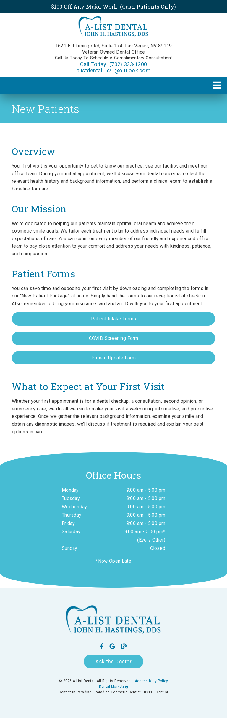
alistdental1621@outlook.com (113, 70)
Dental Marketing (113, 686)
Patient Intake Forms (113, 318)
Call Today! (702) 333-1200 (113, 64)
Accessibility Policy (151, 681)
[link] (113, 27)
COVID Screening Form (113, 338)
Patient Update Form (113, 358)
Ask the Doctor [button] (113, 661)
